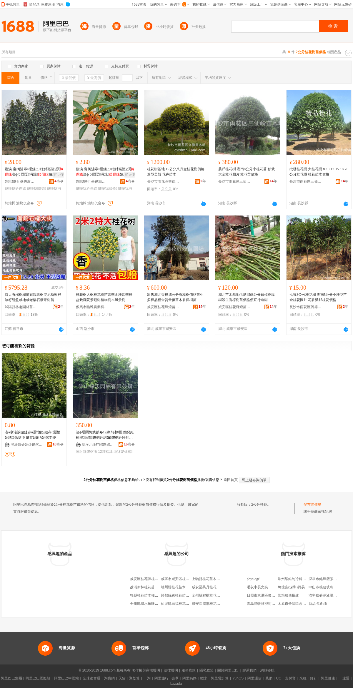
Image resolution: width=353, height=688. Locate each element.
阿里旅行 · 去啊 (166, 678)
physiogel (254, 579)
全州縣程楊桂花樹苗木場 (211, 595)
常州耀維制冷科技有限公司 (299, 579)
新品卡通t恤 (318, 604)
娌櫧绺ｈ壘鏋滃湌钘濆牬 (21, 181)
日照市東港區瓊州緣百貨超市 (270, 595)
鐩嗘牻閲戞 (36, 188)
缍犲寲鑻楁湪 (86, 452)
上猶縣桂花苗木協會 (208, 579)
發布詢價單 (312, 504)
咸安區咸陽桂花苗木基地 (211, 604)
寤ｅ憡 (58, 175)
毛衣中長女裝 (257, 587)
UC (278, 678)
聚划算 (134, 678)
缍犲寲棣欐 (123, 452)
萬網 (268, 678)
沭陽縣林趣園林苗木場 (21, 307)
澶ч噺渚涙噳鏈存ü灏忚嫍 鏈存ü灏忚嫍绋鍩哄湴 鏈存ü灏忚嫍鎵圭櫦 (32, 435)
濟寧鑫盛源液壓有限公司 (328, 595)
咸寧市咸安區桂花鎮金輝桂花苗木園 (189, 579)
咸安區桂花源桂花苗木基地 (151, 579)
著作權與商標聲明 (146, 670)
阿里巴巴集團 (11, 678)
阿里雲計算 (220, 678)
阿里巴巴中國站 (66, 678)
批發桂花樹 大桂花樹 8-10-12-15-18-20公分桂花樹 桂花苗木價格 (318, 171)
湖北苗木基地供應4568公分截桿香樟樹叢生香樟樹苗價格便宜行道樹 (246, 297)
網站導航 (267, 670)
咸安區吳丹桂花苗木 (208, 587)
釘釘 (313, 678)
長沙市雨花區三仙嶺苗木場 (234, 181)
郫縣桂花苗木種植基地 (147, 595)
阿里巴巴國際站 (38, 678)
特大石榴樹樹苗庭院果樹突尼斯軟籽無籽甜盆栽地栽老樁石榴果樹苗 (33, 297)
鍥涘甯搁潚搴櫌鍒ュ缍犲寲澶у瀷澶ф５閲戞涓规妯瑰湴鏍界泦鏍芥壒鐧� (34, 172)
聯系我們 (249, 670)
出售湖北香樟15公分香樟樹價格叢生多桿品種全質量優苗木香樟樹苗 (175, 297)
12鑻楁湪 (105, 452)
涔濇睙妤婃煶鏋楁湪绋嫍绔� (27, 444)
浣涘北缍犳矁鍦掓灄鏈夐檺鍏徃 (98, 444)
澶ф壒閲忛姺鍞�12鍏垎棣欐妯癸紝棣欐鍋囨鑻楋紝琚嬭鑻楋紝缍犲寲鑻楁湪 (105, 435)
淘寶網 (109, 678)
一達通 (344, 678)
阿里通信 (254, 678)
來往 (303, 678)
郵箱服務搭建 (288, 595)
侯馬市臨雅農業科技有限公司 (92, 307)
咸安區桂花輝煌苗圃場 (163, 307)
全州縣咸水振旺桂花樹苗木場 (153, 604)
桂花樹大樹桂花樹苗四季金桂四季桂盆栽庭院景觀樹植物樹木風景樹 (104, 297)
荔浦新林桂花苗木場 (146, 587)
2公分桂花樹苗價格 (266, 504)
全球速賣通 (91, 678)
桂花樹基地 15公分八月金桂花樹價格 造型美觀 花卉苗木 (175, 171)
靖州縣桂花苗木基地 (177, 587)
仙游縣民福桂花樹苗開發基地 (184, 604)
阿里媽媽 (189, 678)
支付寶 (290, 678)
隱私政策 (206, 670)
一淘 (147, 678)
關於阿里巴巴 (228, 670)
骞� (59, 181)
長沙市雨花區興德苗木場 (163, 181)
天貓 (122, 678)
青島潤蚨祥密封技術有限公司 (270, 604)
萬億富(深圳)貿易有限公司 (298, 587)
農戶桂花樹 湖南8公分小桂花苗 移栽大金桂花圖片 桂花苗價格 (246, 171)
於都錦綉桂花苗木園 (177, 595)
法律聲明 (171, 670)
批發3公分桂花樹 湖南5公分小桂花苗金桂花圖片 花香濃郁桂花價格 (318, 297)
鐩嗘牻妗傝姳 (15, 188)
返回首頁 (231, 480)
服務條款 (189, 670)
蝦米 (203, 678)
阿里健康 (328, 678)
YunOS (238, 678)
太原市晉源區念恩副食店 (297, 604)
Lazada (176, 684)
